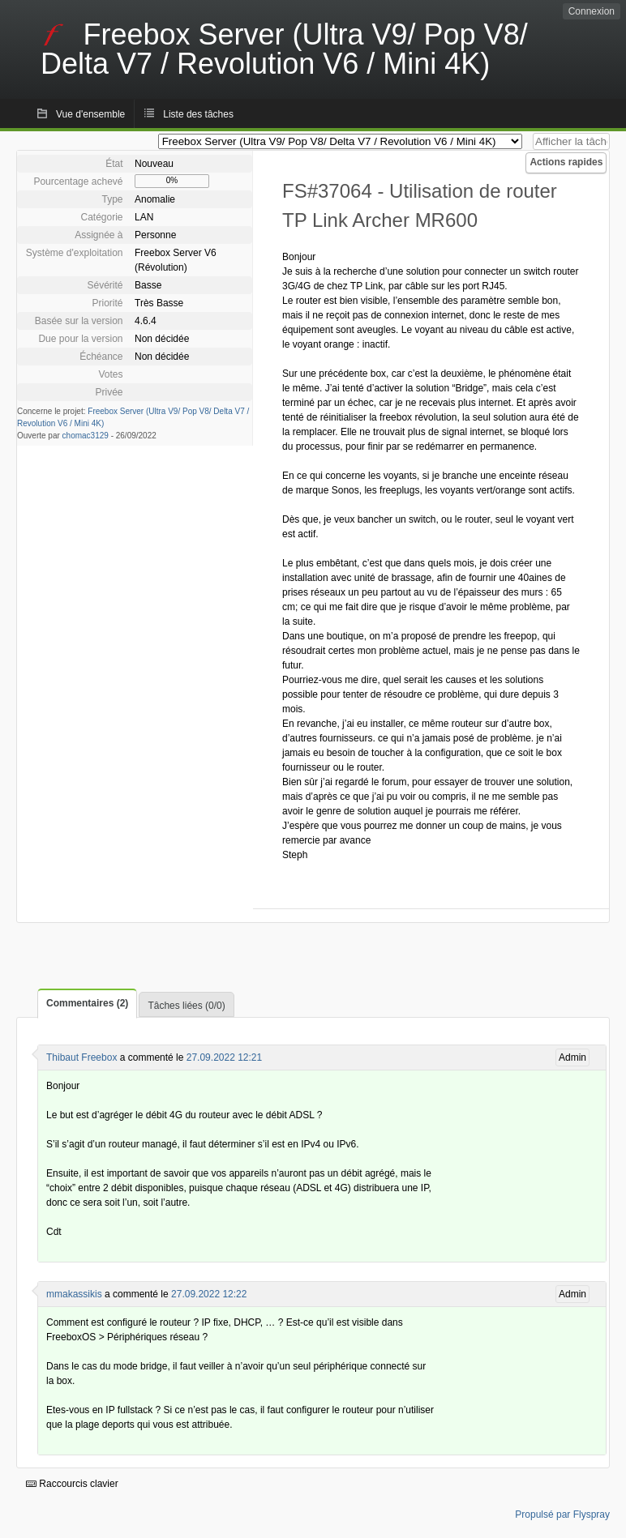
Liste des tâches (198, 114)
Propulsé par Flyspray (562, 1514)
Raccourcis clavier (72, 1483)
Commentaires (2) (87, 1003)
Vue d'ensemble (90, 114)
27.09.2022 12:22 (209, 1294)
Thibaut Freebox (81, 1057)
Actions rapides (566, 162)
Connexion (591, 11)
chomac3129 (85, 435)
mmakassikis (74, 1294)
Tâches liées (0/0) (186, 1005)
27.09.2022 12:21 (224, 1057)
